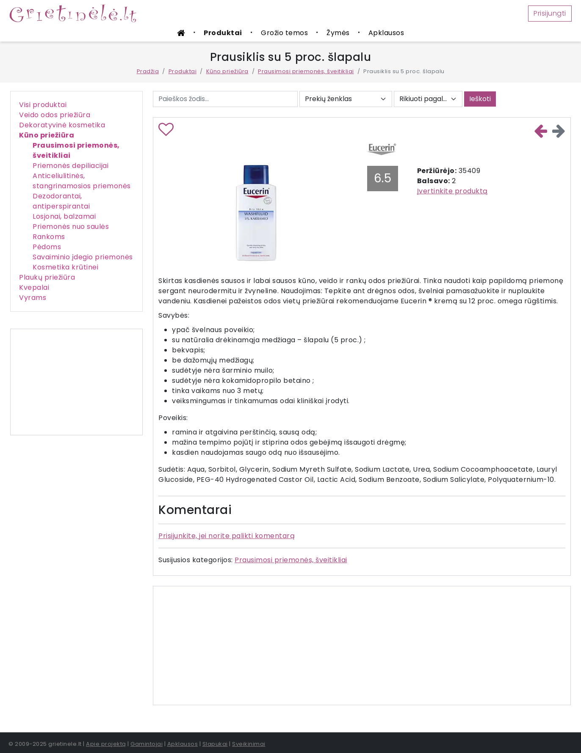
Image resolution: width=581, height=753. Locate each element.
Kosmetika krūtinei (65, 267)
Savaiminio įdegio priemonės (83, 257)
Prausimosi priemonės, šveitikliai (306, 71)
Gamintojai (146, 744)
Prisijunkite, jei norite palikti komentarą (226, 536)
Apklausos (386, 33)
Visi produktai (42, 105)
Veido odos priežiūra (54, 115)
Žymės (338, 33)
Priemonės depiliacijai (70, 165)
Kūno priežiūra (227, 71)
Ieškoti (480, 99)
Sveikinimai (249, 744)
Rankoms (49, 237)
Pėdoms (47, 247)
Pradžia (148, 71)
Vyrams (32, 297)
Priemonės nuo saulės (71, 226)
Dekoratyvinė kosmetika (62, 125)
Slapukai (215, 744)
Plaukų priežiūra (47, 277)
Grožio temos (284, 33)
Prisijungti (550, 13)
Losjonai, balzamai (64, 216)
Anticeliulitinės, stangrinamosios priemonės (82, 181)
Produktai (223, 33)
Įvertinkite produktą (452, 191)
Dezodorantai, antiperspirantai (61, 201)
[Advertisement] (76, 382)
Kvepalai (34, 287)
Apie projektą (106, 744)
